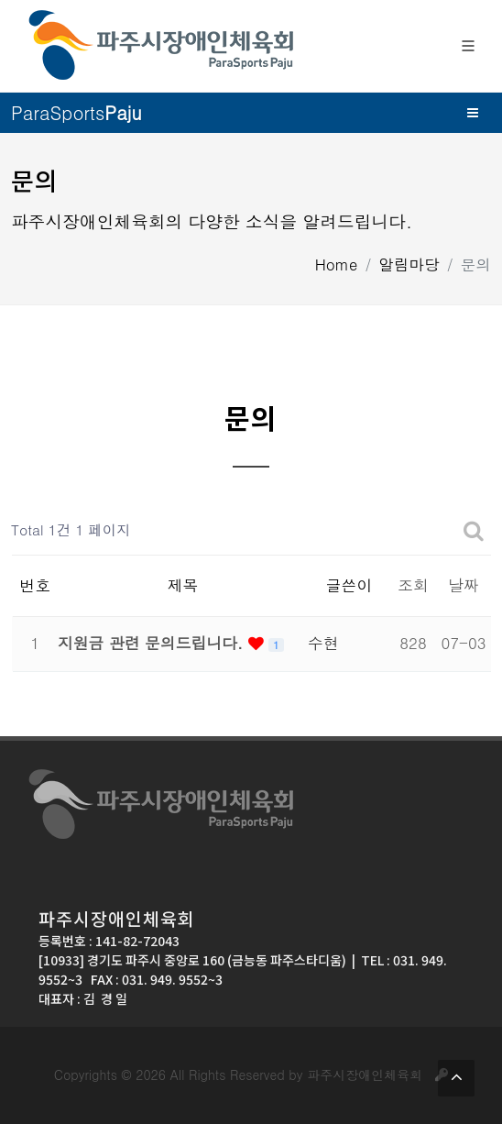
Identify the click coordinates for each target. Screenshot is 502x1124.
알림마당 (409, 264)
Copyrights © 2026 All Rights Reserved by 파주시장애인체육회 (251, 1074)
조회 (413, 585)
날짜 (463, 585)
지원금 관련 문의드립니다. (153, 643)
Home (336, 264)
